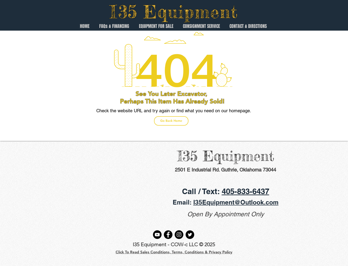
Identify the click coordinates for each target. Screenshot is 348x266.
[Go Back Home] (171, 121)
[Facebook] (168, 234)
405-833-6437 (245, 191)
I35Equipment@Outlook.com (236, 202)
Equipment (190, 12)
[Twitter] (190, 234)
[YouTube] (157, 234)
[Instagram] (179, 234)
